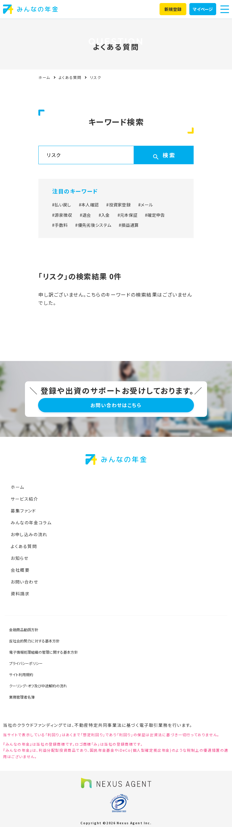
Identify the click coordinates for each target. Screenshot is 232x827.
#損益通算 (129, 225)
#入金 (104, 215)
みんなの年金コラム (31, 522)
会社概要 (20, 570)
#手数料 (60, 225)
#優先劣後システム (93, 225)
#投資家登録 (118, 205)
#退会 (85, 215)
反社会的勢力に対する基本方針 (34, 640)
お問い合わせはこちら (115, 405)
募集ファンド (23, 511)
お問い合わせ (24, 582)
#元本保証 (128, 215)
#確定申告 (155, 215)
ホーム (44, 77)
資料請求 (20, 593)
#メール (145, 205)
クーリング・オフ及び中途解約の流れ (38, 685)
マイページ (203, 9)
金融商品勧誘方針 (23, 629)
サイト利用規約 (21, 674)
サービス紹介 (24, 499)
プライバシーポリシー (26, 663)
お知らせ (19, 558)
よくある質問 (70, 77)
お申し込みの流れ (29, 534)
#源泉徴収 (62, 215)
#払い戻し (61, 205)
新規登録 (173, 9)
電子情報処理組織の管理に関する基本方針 (43, 652)
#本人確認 (89, 205)
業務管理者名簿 (22, 696)
